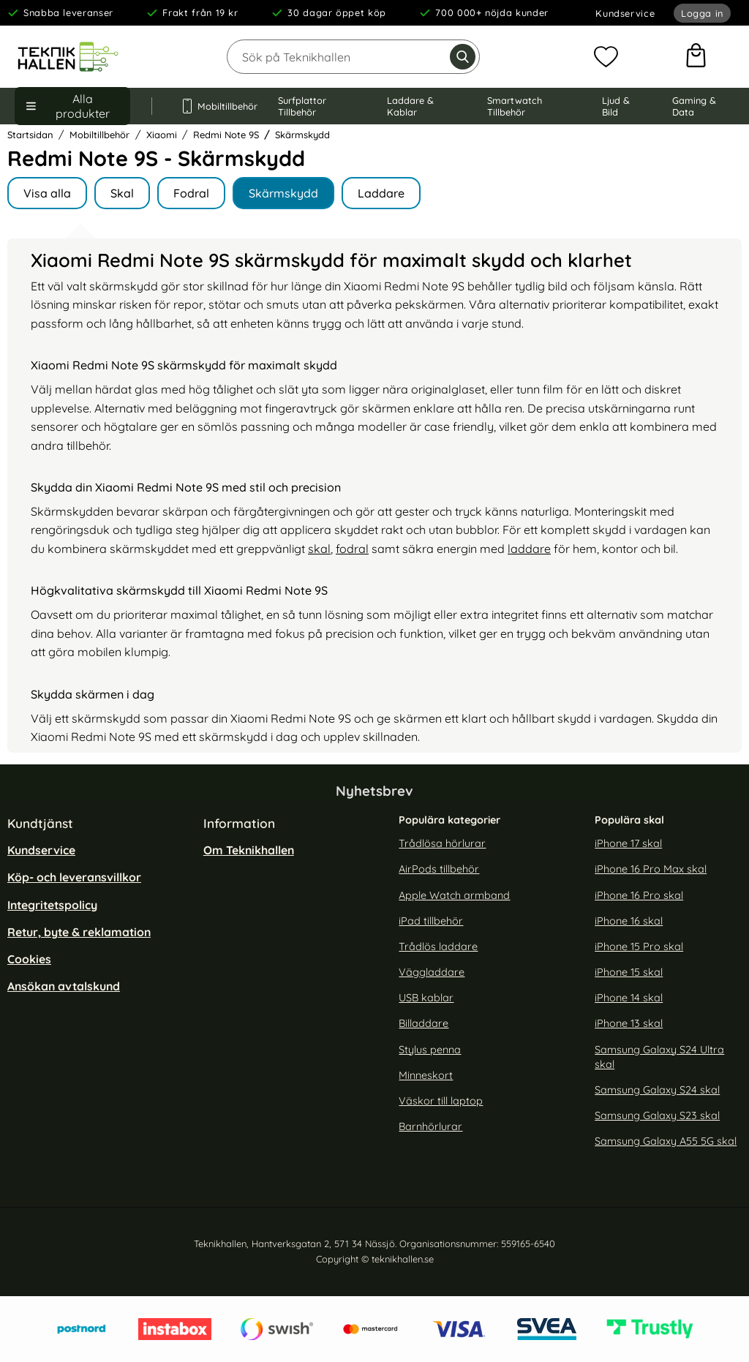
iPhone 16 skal (629, 921)
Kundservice (625, 13)
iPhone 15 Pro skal (639, 946)
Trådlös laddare (438, 946)
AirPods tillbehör (439, 869)
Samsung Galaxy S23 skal (657, 1115)
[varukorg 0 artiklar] (696, 57)
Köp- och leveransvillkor (74, 877)
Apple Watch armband (454, 895)
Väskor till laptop (441, 1100)
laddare (529, 548)
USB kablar (426, 998)
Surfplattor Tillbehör (302, 106)
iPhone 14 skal (629, 998)
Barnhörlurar (430, 1126)
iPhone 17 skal (628, 844)
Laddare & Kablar (410, 106)
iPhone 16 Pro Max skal (651, 869)
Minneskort (426, 1075)
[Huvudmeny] (72, 106)
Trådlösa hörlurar (442, 844)
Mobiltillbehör (215, 106)
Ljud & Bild (616, 106)
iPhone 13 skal (629, 1024)
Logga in (702, 13)
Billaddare (423, 1024)
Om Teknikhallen (248, 850)
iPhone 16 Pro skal (639, 895)
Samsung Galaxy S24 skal (657, 1089)
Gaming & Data (694, 106)
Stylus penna (430, 1049)
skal (319, 548)
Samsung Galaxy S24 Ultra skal (659, 1057)
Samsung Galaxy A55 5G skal (666, 1141)
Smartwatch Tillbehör (514, 106)
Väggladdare (431, 972)
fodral (352, 548)
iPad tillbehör (431, 921)
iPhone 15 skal (629, 972)
